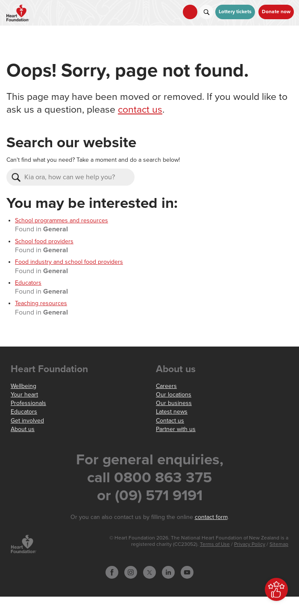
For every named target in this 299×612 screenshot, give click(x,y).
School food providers (44, 241)
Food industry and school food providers (69, 261)
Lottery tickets (235, 12)
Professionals (28, 403)
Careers (166, 386)
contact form (211, 517)
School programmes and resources (61, 220)
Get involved (27, 420)
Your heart (24, 394)
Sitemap (279, 544)
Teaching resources (41, 303)
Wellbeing (23, 386)
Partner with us (176, 429)
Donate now (276, 12)
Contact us (170, 420)
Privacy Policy (249, 544)
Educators (28, 282)
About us (23, 429)
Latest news (172, 411)
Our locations (173, 394)
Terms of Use (215, 544)
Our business (174, 403)
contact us (140, 110)
